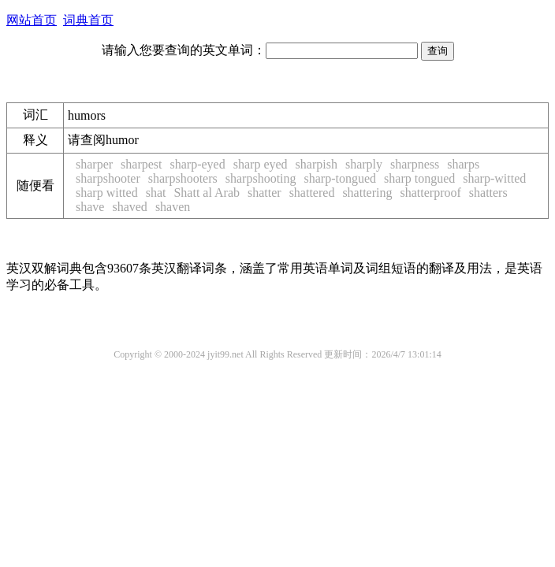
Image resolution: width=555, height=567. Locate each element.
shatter (264, 192)
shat (156, 192)
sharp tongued (419, 178)
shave (90, 206)
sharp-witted (494, 178)
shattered (312, 192)
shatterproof (430, 192)
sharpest (141, 164)
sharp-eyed (197, 164)
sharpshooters (183, 178)
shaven (172, 206)
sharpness (414, 164)
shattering (367, 192)
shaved (129, 206)
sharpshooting (260, 178)
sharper (94, 164)
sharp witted (107, 192)
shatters (488, 192)
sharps (463, 164)
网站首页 (31, 20)
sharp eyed (260, 164)
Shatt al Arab (206, 192)
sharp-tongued (340, 178)
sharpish (316, 164)
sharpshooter (108, 178)
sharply (363, 164)
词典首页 (88, 20)
